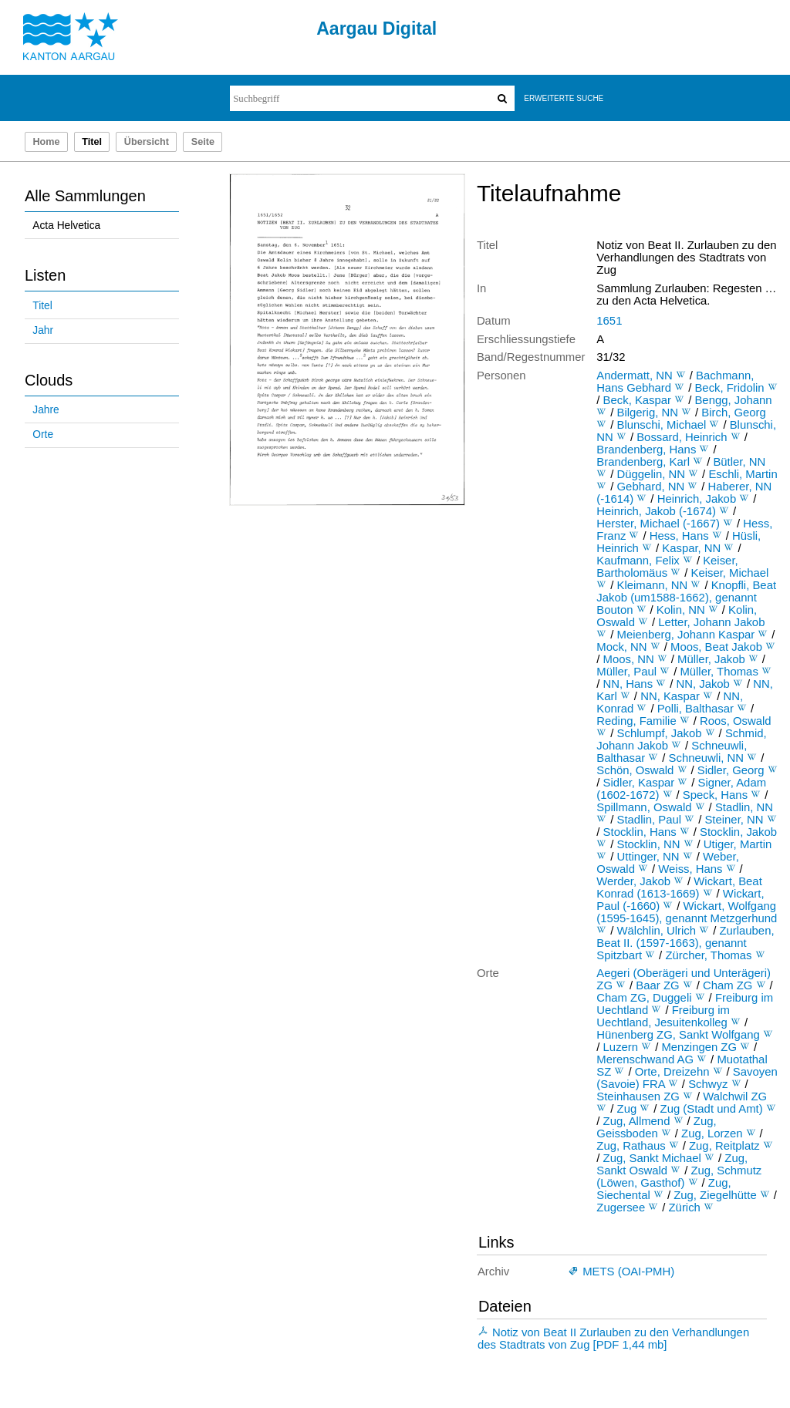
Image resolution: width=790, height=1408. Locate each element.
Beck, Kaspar (637, 400)
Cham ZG (727, 985)
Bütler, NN (739, 462)
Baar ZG (657, 985)
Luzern (620, 1047)
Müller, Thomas (719, 671)
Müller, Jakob (711, 659)
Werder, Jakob (633, 881)
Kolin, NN (681, 610)
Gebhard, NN (651, 486)
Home (45, 141)
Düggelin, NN (651, 474)
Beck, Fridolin (729, 388)
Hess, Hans (679, 536)
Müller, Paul (626, 671)
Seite (202, 141)
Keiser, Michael (729, 573)
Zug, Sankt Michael (652, 1158)
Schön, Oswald (635, 770)
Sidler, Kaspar (639, 782)
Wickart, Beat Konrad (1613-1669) (678, 887)
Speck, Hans (715, 795)
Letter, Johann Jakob (711, 622)
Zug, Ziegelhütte (715, 1195)
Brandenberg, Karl (643, 462)
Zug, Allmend (636, 1121)
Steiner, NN (733, 819)
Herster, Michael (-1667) (658, 523)
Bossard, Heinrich (681, 437)
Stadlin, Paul (649, 819)
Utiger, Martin (737, 844)
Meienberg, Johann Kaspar (686, 634)
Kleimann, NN (652, 585)
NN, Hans (628, 684)
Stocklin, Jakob (738, 832)
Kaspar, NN (691, 548)
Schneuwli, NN (706, 758)
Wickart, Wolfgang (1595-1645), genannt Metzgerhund (686, 912)
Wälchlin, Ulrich (657, 931)
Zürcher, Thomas (708, 955)
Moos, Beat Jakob (716, 647)
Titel (42, 306)
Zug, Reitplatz (724, 1146)
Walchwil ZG (735, 1096)
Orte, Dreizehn (672, 1072)
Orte (42, 434)
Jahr (42, 330)
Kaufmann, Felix (637, 560)
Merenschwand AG (645, 1059)
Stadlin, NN (744, 807)
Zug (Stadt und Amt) (711, 1109)
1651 (609, 321)
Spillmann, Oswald (643, 807)
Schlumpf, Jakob (659, 733)
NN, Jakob (702, 684)
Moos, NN (628, 659)
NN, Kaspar (670, 696)
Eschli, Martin (742, 474)
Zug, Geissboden (656, 1127)
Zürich (685, 1207)
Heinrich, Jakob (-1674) (656, 511)
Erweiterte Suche (563, 98)
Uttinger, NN (648, 857)
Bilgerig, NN (647, 412)
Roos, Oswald (735, 721)
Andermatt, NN (634, 375)
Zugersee (620, 1207)
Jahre (45, 410)
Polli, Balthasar (695, 708)
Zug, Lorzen (711, 1133)
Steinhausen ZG (638, 1096)
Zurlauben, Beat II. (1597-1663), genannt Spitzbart (685, 943)
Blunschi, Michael (662, 425)
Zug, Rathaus (630, 1146)
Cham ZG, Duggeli (643, 998)
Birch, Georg (733, 412)
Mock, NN (621, 647)
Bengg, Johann (732, 400)
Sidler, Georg (731, 770)
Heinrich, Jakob (697, 499)
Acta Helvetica (66, 225)
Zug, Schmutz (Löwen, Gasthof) (678, 1176)
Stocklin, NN (648, 844)
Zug (627, 1109)
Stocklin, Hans (640, 832)
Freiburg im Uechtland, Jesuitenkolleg (663, 1016)
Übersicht (146, 141)
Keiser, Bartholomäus (667, 566)
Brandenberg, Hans (646, 449)
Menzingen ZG (699, 1047)
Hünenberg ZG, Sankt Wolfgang (677, 1035)
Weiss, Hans (690, 869)
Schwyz (708, 1084)
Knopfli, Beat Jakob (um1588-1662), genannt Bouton (686, 597)
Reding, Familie (636, 721)
